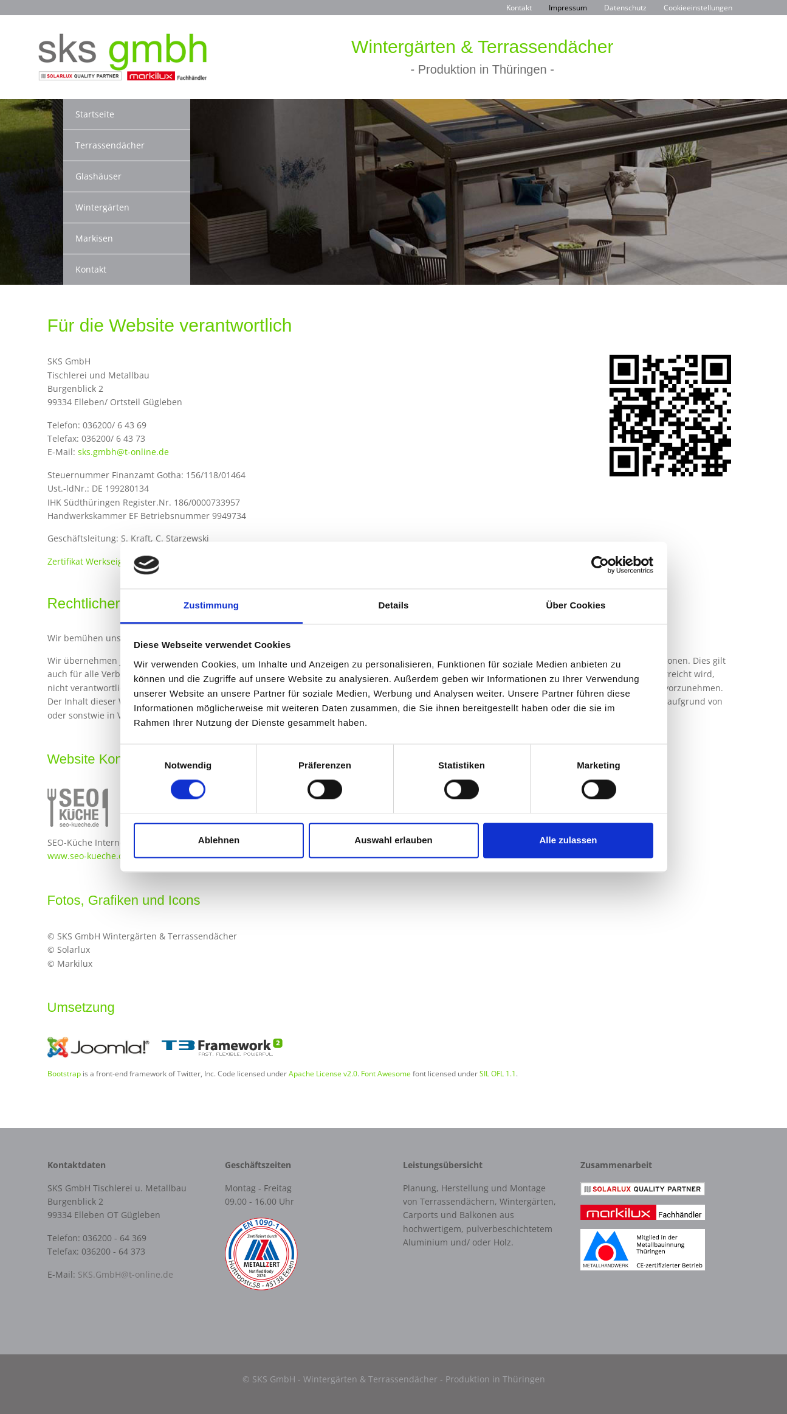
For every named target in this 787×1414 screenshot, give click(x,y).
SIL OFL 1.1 (497, 1073)
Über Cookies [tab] (576, 605)
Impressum (568, 7)
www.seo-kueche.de (88, 856)
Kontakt (519, 7)
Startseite (94, 114)
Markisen (94, 238)
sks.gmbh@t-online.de (123, 452)
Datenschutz (625, 7)
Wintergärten (102, 207)
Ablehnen (218, 840)
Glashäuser (98, 176)
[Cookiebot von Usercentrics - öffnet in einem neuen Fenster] (600, 565)
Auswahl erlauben (393, 840)
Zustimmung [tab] (211, 605)
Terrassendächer (110, 145)
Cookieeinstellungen (698, 7)
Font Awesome (386, 1073)
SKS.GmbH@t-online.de (125, 1274)
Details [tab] (394, 605)
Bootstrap (64, 1073)
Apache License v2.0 (323, 1073)
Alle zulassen (568, 840)
